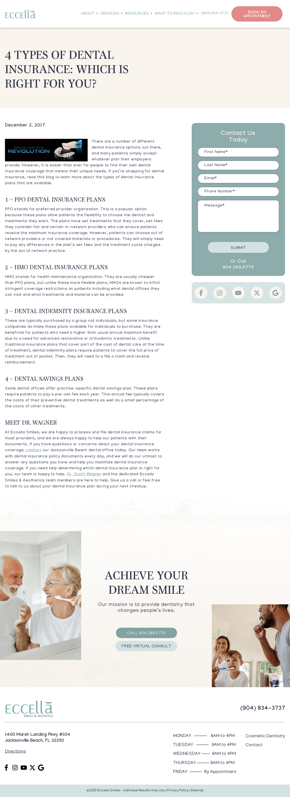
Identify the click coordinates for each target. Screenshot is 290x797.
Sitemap (197, 791)
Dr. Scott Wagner (84, 474)
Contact (254, 745)
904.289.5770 (238, 267)
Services (111, 13)
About (89, 13)
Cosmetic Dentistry (265, 736)
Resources (138, 13)
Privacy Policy (177, 791)
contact (33, 450)
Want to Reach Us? (176, 13)
